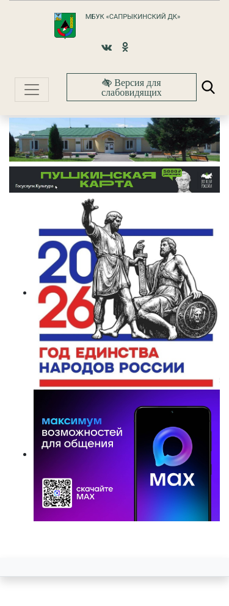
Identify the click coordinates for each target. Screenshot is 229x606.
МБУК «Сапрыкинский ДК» (132, 17)
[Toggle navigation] (32, 89)
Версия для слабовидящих (131, 87)
